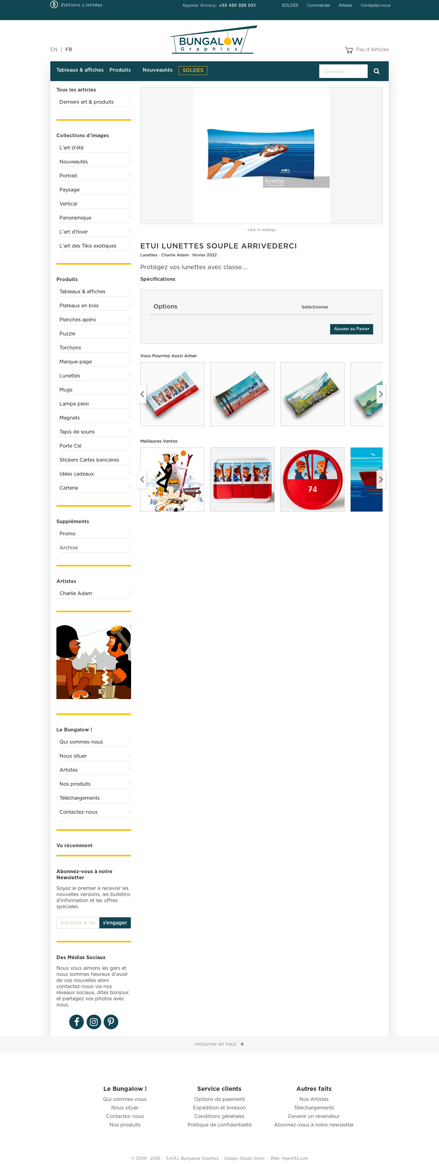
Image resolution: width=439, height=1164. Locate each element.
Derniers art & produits (86, 102)
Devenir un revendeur (314, 1116)
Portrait (68, 175)
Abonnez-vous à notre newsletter (314, 1125)
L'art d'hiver (73, 232)
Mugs (66, 389)
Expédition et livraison (219, 1107)
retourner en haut (215, 1044)
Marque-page (75, 361)
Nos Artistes (314, 1099)
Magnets (69, 418)
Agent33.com (295, 1159)
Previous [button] (141, 394)
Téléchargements (79, 798)
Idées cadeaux (76, 474)
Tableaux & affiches (80, 70)
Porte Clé (70, 446)
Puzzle (67, 333)
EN (54, 49)
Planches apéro (77, 319)
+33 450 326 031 (237, 5)
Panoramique (75, 218)
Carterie (68, 488)
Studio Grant (252, 1159)
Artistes (345, 5)
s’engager (115, 922)
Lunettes (69, 375)
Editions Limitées (82, 4)
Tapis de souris (77, 432)
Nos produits (75, 784)
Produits (120, 70)
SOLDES (290, 5)
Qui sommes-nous (81, 742)
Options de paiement (219, 1099)
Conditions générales (219, 1116)
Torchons (70, 347)
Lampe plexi (74, 404)
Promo (67, 533)
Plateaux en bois (79, 305)
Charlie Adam (75, 593)
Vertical (68, 204)
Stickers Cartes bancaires (89, 460)
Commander (318, 5)
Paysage (69, 189)
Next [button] (381, 394)
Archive (68, 547)
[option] (261, 155)
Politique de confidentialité (219, 1125)
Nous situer (73, 756)
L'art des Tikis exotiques (87, 246)
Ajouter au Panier (351, 329)
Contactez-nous (376, 5)
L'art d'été (71, 147)
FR (68, 49)
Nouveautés (158, 70)
